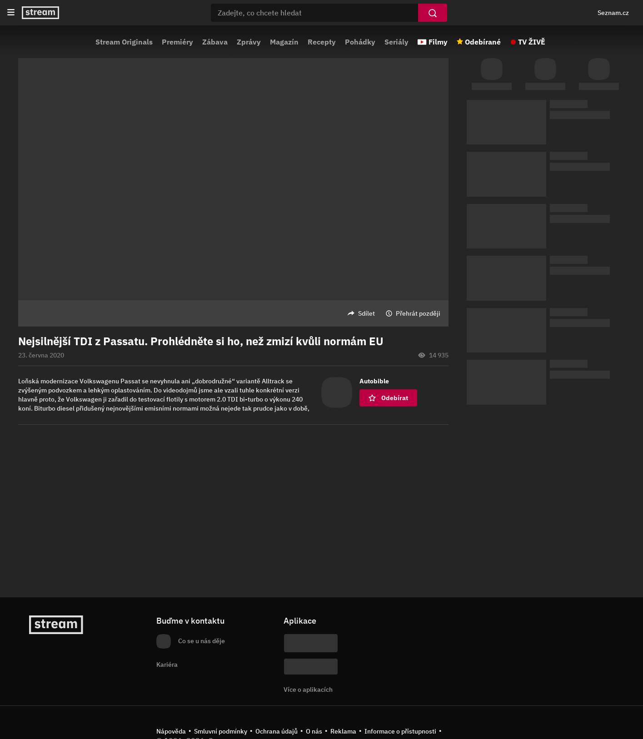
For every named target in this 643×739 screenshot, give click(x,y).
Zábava (215, 41)
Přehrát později (418, 313)
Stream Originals (124, 41)
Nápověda (171, 731)
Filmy (438, 41)
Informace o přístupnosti (400, 731)
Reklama (343, 731)
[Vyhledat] (432, 13)
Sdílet (366, 313)
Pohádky (360, 41)
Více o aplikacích (308, 689)
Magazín (284, 41)
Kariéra (167, 664)
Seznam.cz (613, 13)
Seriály (396, 41)
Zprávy (249, 41)
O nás (314, 731)
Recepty (322, 41)
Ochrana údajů (276, 731)
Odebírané (483, 41)
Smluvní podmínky (220, 731)
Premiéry (177, 41)
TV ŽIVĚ (531, 41)
